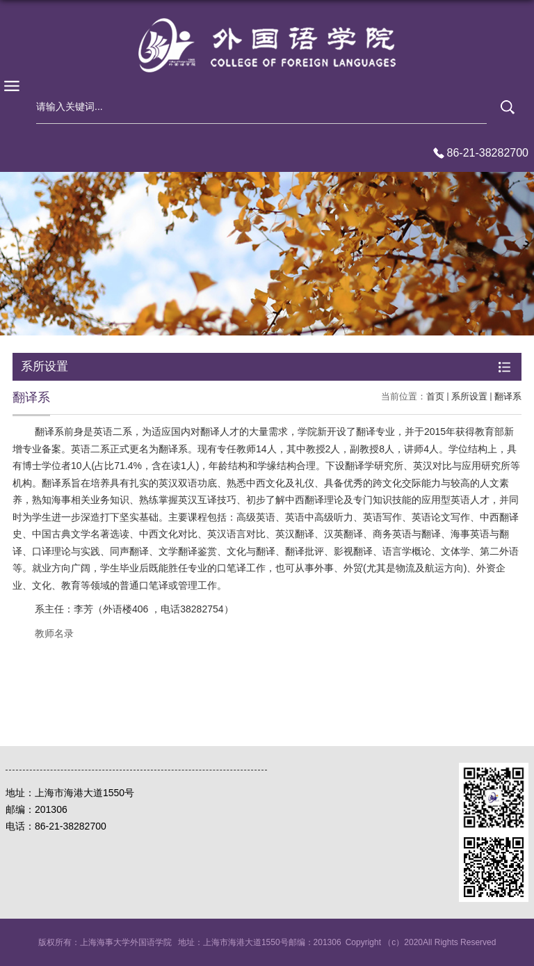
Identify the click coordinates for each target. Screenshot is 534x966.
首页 (435, 396)
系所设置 (469, 396)
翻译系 (507, 396)
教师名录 (54, 633)
